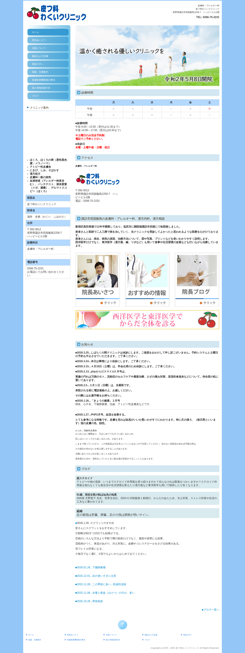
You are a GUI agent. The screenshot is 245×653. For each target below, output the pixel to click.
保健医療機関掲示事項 (43, 80)
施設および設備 (40, 56)
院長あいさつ (39, 40)
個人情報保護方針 (41, 88)
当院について (39, 48)
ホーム (35, 32)
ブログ (35, 95)
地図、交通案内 (40, 72)
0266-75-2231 (211, 17)
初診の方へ (38, 64)
